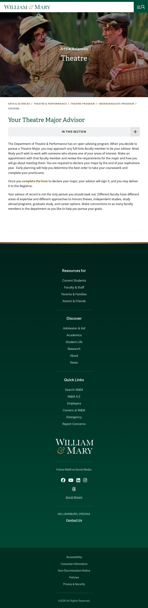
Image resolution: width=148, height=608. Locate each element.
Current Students (74, 281)
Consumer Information (74, 564)
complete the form (35, 181)
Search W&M (74, 390)
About (74, 356)
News (74, 363)
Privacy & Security (74, 584)
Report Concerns (74, 424)
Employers (74, 403)
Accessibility (74, 557)
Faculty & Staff (74, 287)
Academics (74, 335)
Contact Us (74, 520)
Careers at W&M (74, 410)
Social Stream (74, 497)
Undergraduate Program (116, 103)
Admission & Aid (74, 328)
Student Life (74, 342)
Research (74, 349)
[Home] (27, 7)
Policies (74, 577)
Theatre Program (83, 103)
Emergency (74, 417)
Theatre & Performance (50, 103)
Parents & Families (74, 294)
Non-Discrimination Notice (74, 570)
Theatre (74, 58)
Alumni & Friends (74, 301)
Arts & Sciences (74, 49)
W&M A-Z (74, 397)
